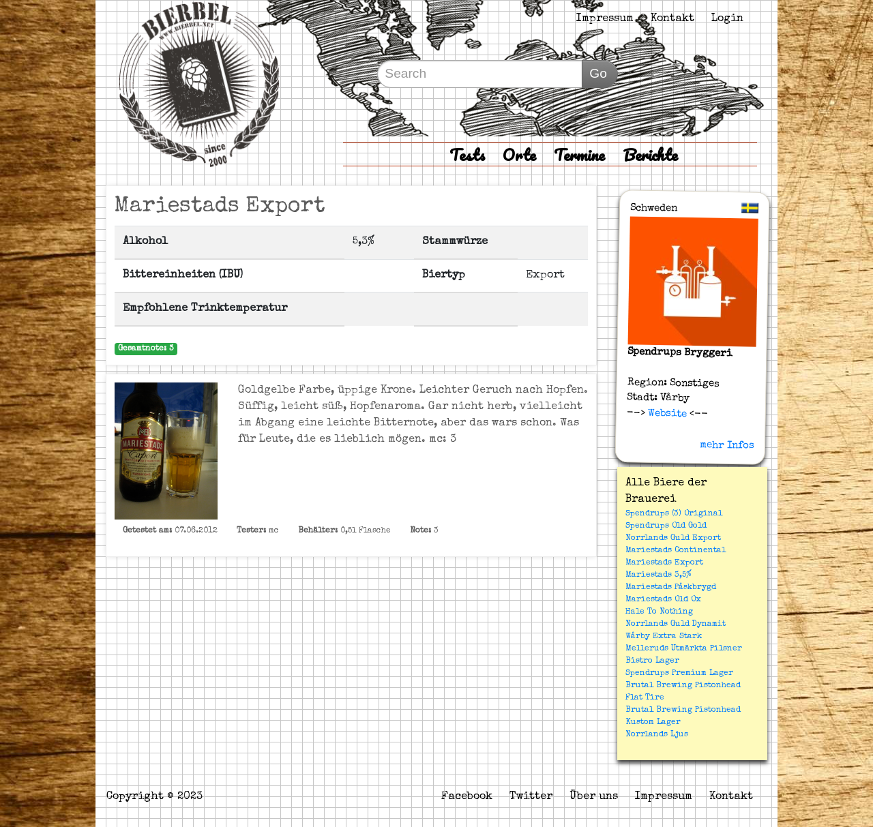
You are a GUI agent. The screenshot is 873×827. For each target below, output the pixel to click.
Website (666, 413)
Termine (579, 154)
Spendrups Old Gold (666, 526)
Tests (467, 154)
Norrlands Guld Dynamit (675, 624)
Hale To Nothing (659, 612)
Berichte (650, 154)
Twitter (530, 797)
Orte (519, 154)
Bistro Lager (652, 661)
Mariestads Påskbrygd (670, 588)
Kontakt (672, 19)
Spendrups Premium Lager (679, 674)
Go (598, 73)
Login (727, 19)
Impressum (605, 19)
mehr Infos (727, 445)
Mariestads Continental (675, 551)
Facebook (466, 797)
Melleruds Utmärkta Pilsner (683, 649)
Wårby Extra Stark (663, 637)
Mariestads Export (664, 563)
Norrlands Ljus (656, 735)
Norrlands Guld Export (673, 539)
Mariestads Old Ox (663, 600)
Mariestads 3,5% (658, 575)
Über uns (593, 797)
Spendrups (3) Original (673, 514)
